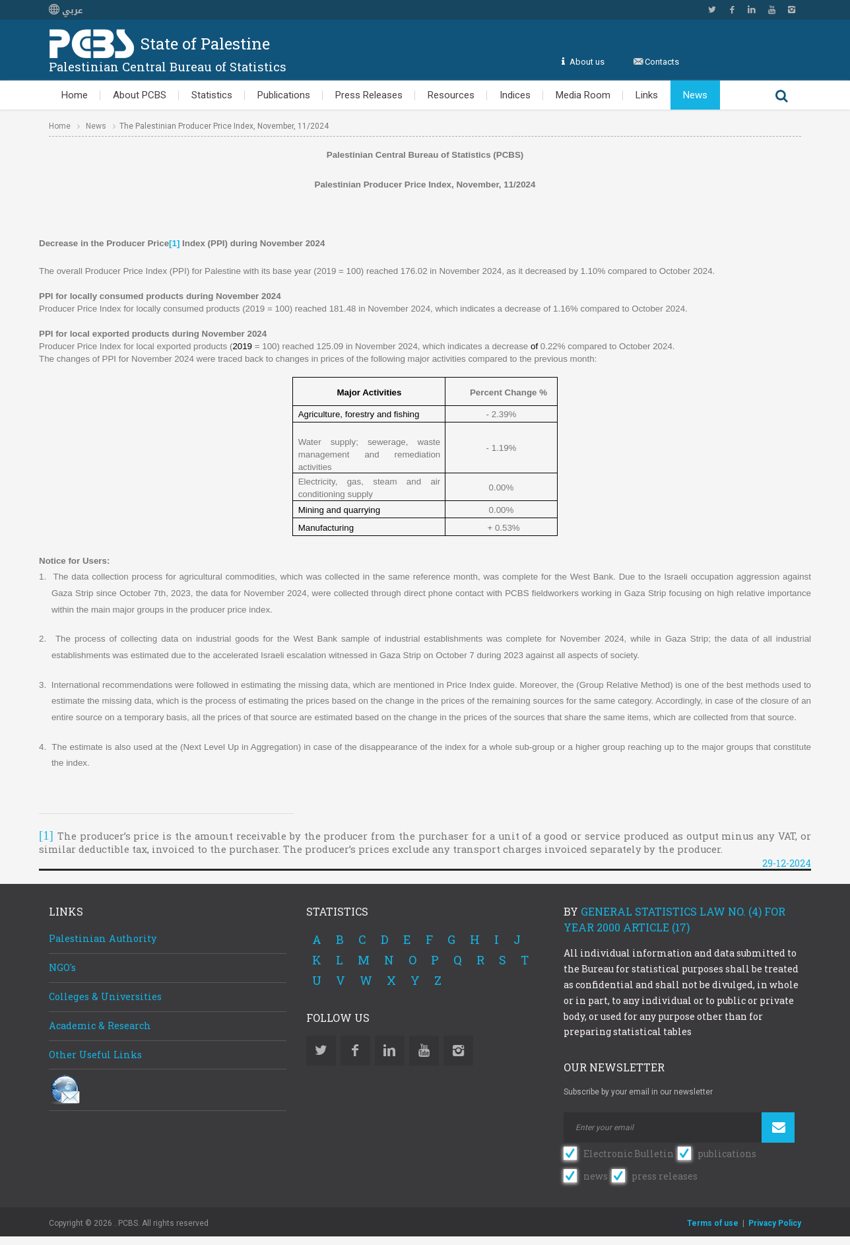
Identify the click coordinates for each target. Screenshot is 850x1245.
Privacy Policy (774, 1223)
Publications (283, 95)
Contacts (662, 62)
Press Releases (369, 95)
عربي (65, 10)
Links (647, 95)
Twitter (712, 10)
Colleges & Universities (105, 996)
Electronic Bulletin (628, 1153)
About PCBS (139, 95)
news (595, 1176)
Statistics (211, 95)
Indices (515, 95)
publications (727, 1153)
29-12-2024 (786, 863)
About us (587, 62)
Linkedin (752, 10)
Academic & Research (100, 1025)
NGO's (62, 967)
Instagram (791, 10)
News (695, 95)
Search (781, 95)
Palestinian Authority (102, 938)
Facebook (732, 10)
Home (74, 95)
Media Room (583, 95)
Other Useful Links (95, 1054)
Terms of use (712, 1223)
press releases (665, 1176)
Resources (451, 95)
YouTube (771, 10)
